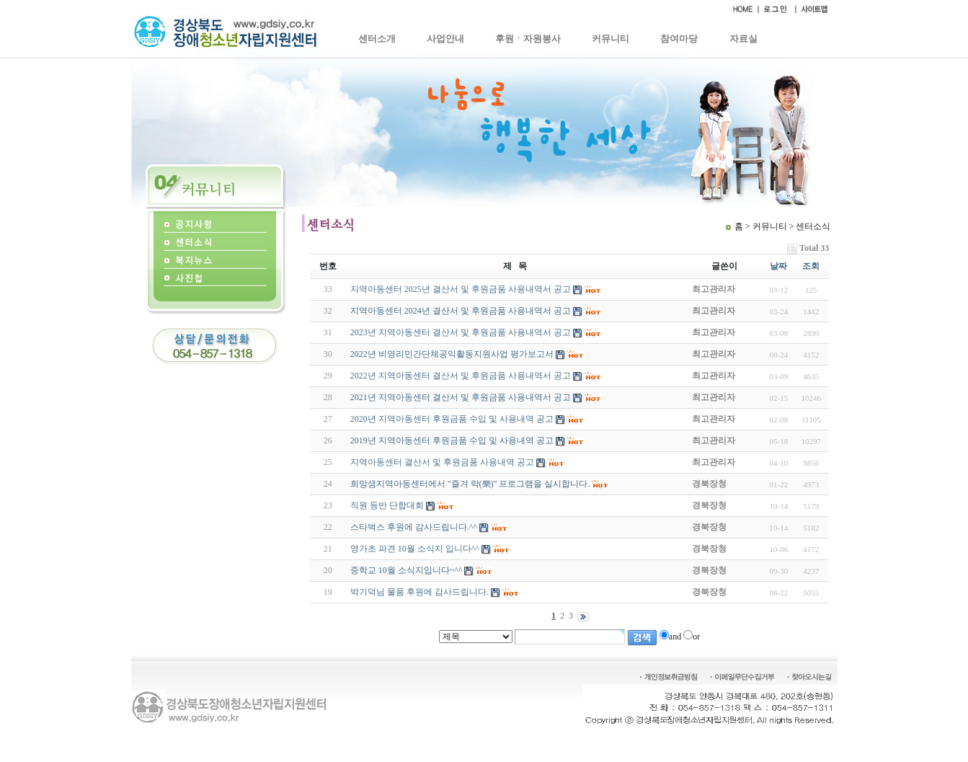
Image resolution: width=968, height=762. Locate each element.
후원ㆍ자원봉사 (528, 38)
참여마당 (679, 38)
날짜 (778, 266)
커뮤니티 (610, 38)
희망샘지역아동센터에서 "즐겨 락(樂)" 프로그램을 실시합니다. (470, 484)
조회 (811, 266)
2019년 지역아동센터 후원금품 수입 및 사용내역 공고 (452, 440)
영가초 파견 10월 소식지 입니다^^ (414, 549)
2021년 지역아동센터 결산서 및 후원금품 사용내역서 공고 (460, 397)
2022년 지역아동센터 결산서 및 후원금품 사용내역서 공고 (460, 376)
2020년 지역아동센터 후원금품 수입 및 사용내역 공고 (452, 419)
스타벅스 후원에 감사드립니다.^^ (413, 527)
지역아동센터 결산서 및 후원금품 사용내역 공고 (442, 462)
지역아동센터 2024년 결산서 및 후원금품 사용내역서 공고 (460, 311)
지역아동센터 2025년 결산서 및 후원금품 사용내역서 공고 (460, 289)
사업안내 (445, 38)
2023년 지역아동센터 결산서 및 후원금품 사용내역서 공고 (460, 332)
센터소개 (377, 38)
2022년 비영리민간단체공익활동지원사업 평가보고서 (452, 354)
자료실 (743, 38)
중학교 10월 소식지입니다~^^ (406, 570)
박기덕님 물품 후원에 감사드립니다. (419, 592)
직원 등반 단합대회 (387, 505)
